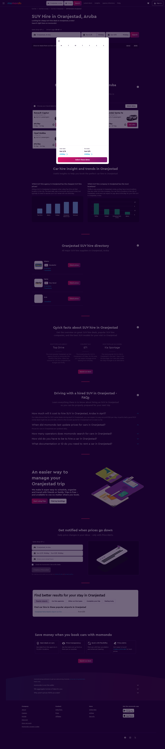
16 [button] (79, 65)
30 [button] (79, 75)
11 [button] (53, 65)
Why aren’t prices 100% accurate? (87, 694)
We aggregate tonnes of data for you (87, 690)
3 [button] (48, 60)
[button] (3, 3)
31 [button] (49, 81)
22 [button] (74, 70)
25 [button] (54, 75)
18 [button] (54, 70)
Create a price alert (120, 651)
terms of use (59, 576)
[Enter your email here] (60, 560)
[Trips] (3, 29)
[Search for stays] (3, 14)
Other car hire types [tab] (76, 603)
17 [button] (48, 70)
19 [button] (59, 70)
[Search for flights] (3, 10)
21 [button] (69, 70)
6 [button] (63, 60)
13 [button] (64, 65)
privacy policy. (70, 576)
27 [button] (64, 75)
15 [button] (74, 65)
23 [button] (79, 70)
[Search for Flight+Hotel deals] (3, 23)
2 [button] (79, 55)
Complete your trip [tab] (94, 603)
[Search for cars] (3, 18)
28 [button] (69, 75)
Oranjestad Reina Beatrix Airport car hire (48, 613)
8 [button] (74, 60)
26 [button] (59, 75)
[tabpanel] (86, 206)
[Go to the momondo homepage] (14, 3)
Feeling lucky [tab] (110, 603)
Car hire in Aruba (44, 8)
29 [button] (74, 75)
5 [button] (58, 60)
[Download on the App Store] (129, 717)
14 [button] (69, 65)
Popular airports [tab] (42, 603)
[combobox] (39, 30)
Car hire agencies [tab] (59, 603)
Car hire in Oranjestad (58, 8)
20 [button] (64, 70)
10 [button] (49, 65)
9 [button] (79, 60)
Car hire (35, 8)
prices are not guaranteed (78, 680)
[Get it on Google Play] (129, 712)
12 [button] (59, 65)
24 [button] (49, 75)
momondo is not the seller (87, 687)
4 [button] (53, 60)
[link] (61, 126)
